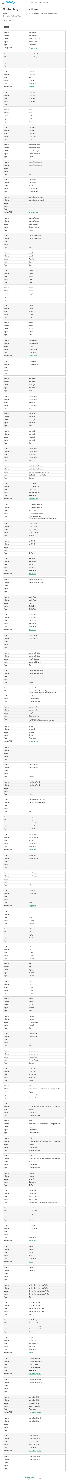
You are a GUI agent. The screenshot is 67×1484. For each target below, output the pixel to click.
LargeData (32, 906)
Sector (31, 1262)
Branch (31, 87)
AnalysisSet (33, 48)
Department (33, 355)
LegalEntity (32, 850)
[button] (3, 2)
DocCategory (33, 499)
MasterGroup (33, 741)
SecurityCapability (35, 1374)
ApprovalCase (33, 212)
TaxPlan (31, 1353)
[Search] (53, 2)
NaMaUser (32, 574)
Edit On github (29, 1477)
